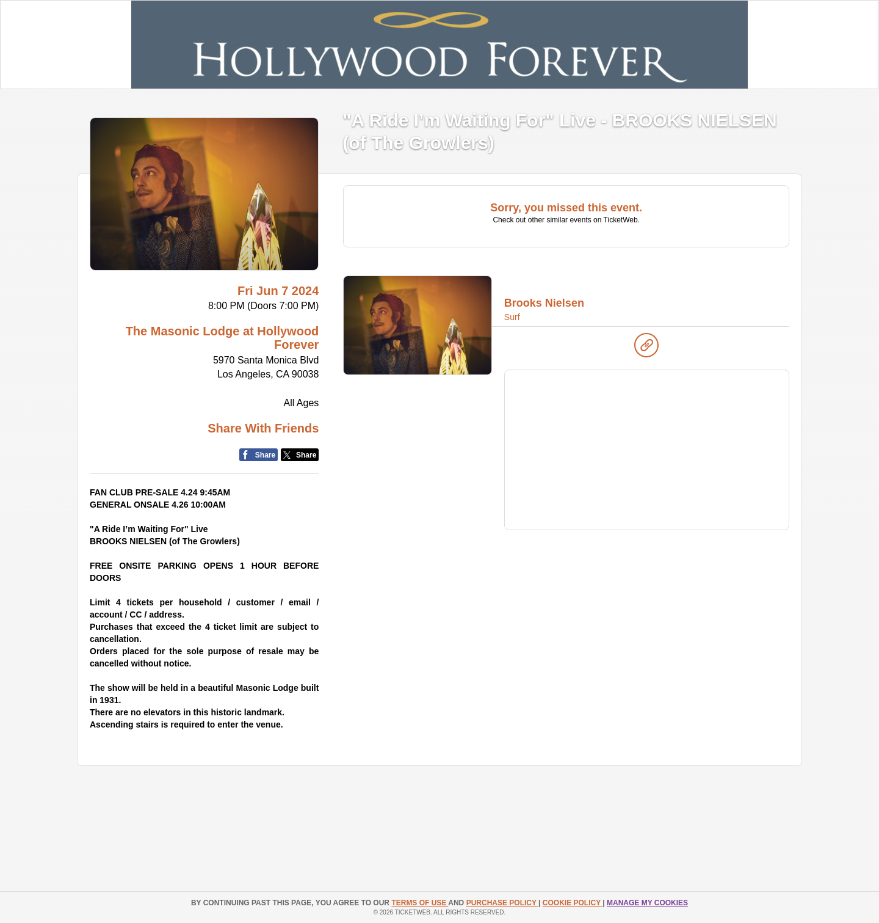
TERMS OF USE (419, 903)
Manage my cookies (647, 903)
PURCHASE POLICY (502, 903)
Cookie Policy (572, 903)
